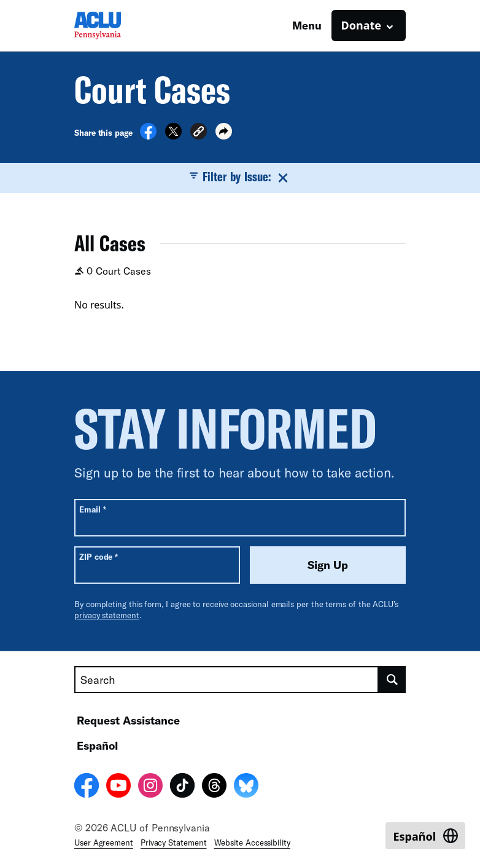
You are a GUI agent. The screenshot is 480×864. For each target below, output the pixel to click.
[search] (392, 679)
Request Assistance (128, 720)
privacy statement (106, 615)
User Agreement (103, 842)
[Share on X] (173, 136)
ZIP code (98, 556)
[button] (198, 133)
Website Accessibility (252, 842)
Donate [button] (361, 25)
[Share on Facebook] (148, 136)
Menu (307, 25)
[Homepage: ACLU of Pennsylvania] (117, 25)
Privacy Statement (174, 842)
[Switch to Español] (425, 835)
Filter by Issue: (240, 177)
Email (92, 509)
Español (97, 745)
